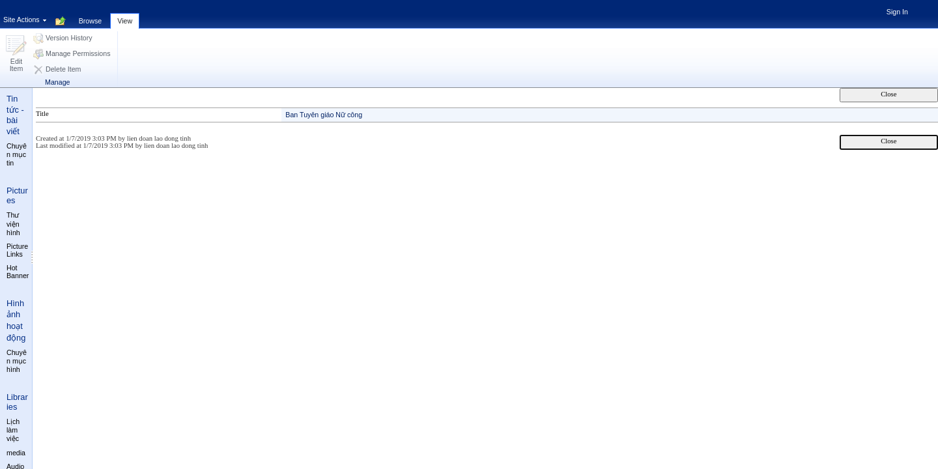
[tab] (90, 13)
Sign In (897, 12)
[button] (16, 54)
